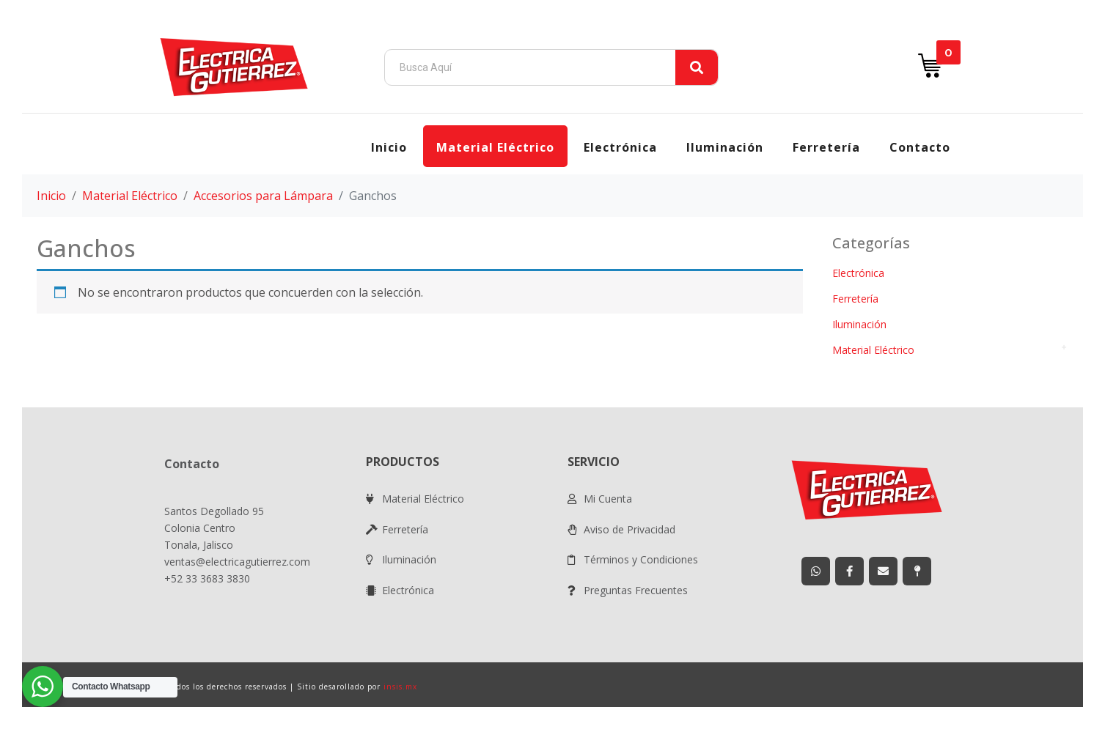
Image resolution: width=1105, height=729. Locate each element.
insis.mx (400, 686)
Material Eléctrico (495, 147)
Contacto (919, 147)
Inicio (389, 147)
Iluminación (724, 147)
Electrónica (620, 147)
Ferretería (826, 147)
